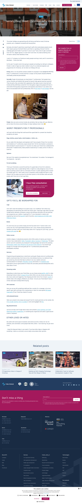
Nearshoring (44, 460)
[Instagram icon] (71, 385)
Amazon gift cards (11, 231)
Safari (23, 241)
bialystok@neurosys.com (26, 418)
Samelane (65, 483)
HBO (47, 273)
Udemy (33, 241)
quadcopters (20, 311)
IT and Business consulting (47, 467)
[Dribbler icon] (79, 385)
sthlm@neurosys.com (25, 429)
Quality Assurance (46, 483)
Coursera (37, 241)
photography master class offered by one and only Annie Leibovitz (24, 244)
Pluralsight (28, 241)
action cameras (41, 309)
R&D (3, 462)
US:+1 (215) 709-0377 (6, 423)
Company (4, 457)
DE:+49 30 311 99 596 (6, 432)
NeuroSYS (22, 216)
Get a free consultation (32, 193)
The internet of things (28, 485)
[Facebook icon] (66, 385)
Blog (3, 465)
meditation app (45, 261)
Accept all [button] (45, 498)
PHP (63, 467)
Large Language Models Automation (31, 467)
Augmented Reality (46, 475)
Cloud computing (45, 465)
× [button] (80, 488)
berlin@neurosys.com (6, 429)
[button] (3, 41)
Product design (45, 470)
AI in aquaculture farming (29, 457)
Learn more (45, 193)
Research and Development (48, 462)
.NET (63, 470)
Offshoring (44, 457)
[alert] (41, 495)
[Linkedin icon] (64, 385)
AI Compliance (27, 465)
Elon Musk (37, 88)
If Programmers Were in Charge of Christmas (11, 372)
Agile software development (48, 480)
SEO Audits (44, 485)
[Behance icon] (76, 385)
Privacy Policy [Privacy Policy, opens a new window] (46, 493)
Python (64, 475)
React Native (65, 457)
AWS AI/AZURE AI (27, 480)
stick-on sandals (23, 301)
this (43, 301)
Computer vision (27, 470)
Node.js (64, 460)
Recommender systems (29, 473)
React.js (64, 462)
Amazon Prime (25, 275)
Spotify (50, 277)
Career (3, 460)
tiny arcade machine (13, 301)
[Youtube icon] (74, 385)
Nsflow (64, 485)
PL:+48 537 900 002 (6, 421)
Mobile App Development (29, 462)
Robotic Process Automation (30, 483)
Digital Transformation (47, 478)
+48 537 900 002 (76, 1)
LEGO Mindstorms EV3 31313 (41, 216)
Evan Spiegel (45, 88)
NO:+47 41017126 (5, 443)
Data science (26, 475)
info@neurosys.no (6, 440)
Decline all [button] (36, 498)
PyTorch (64, 473)
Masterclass (45, 241)
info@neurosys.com (6, 418)
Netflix (43, 273)
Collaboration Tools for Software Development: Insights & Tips (64, 372)
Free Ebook (4, 467)
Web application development (30, 460)
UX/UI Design (44, 473)
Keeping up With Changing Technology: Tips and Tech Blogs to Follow (40, 372)
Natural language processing (30, 478)
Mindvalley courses (27, 261)
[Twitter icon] (69, 385)
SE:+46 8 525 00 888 (25, 432)
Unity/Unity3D (65, 465)
